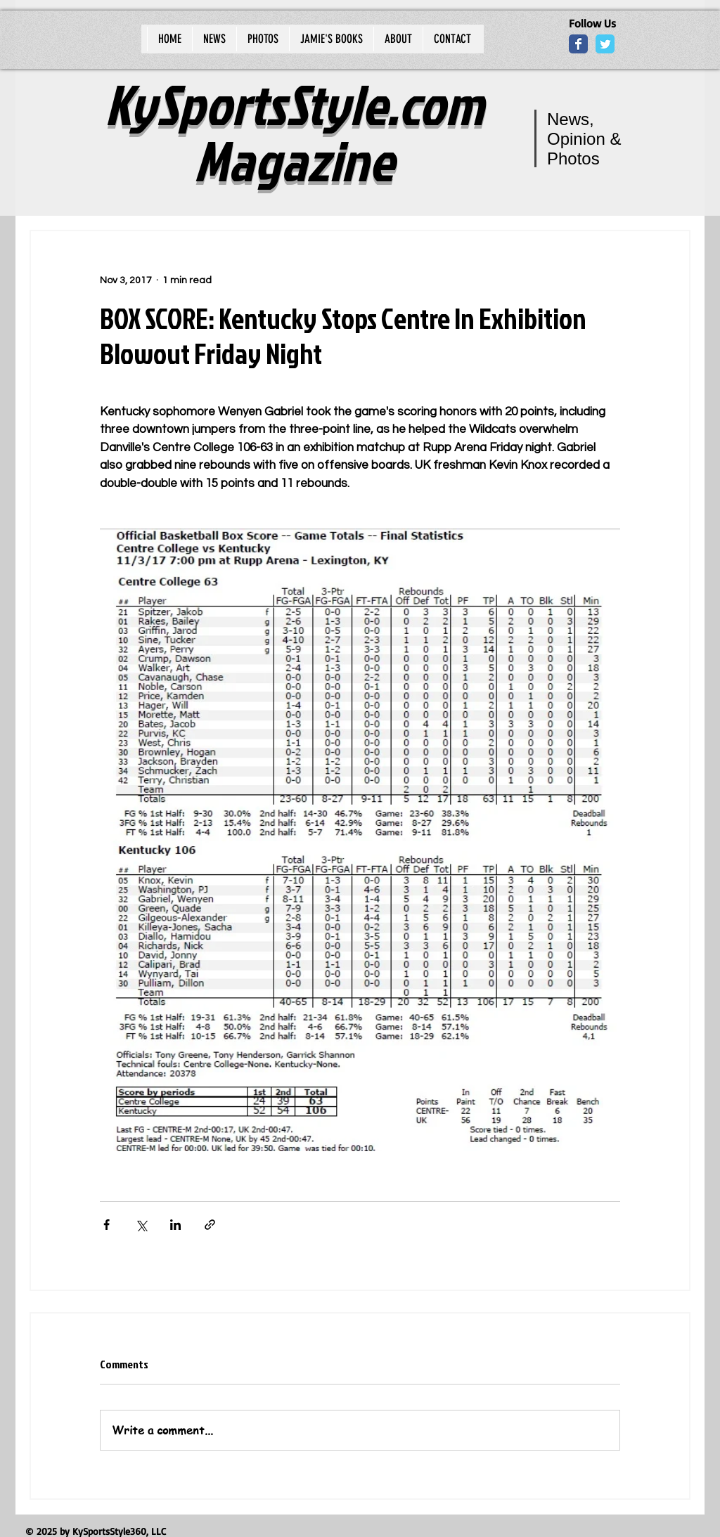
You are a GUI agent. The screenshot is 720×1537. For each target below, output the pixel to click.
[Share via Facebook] (106, 1224)
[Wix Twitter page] (605, 43)
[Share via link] (210, 1224)
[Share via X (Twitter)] (141, 1224)
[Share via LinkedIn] (175, 1224)
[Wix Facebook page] (578, 43)
